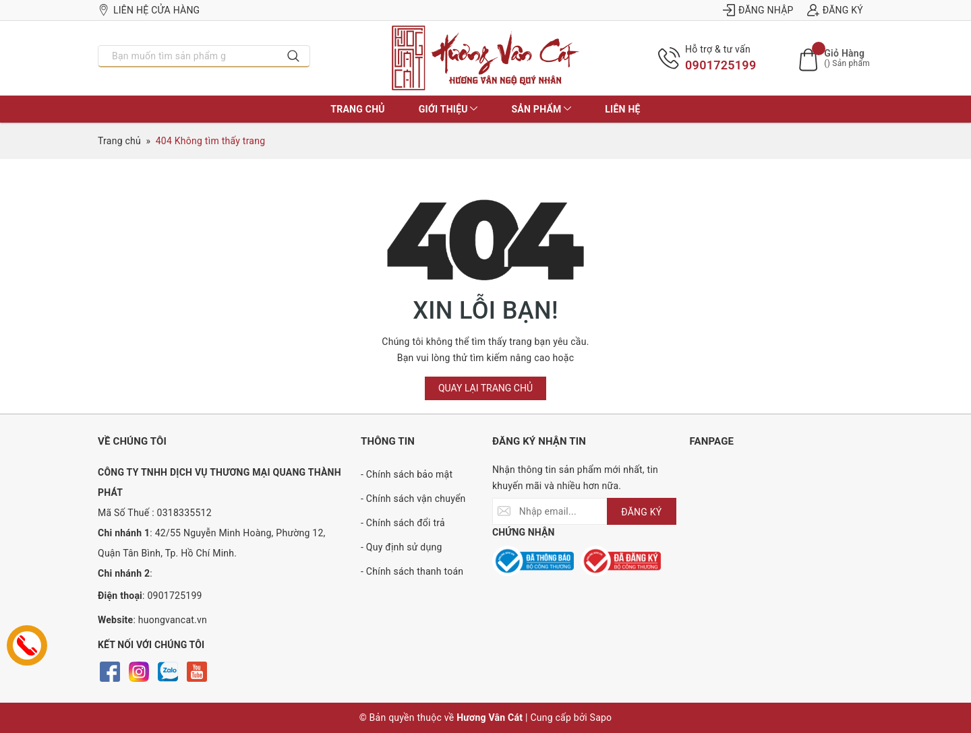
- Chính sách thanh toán (412, 571)
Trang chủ (357, 109)
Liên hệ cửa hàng (149, 10)
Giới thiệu (448, 109)
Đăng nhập (758, 10)
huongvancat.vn (172, 619)
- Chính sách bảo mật (406, 474)
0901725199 (720, 65)
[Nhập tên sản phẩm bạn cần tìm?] (188, 56)
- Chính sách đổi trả (403, 522)
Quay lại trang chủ (485, 388)
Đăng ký (835, 10)
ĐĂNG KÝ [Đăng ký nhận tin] (641, 512)
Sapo (601, 717)
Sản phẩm (541, 109)
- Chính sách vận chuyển (413, 498)
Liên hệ (622, 109)
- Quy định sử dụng (401, 547)
